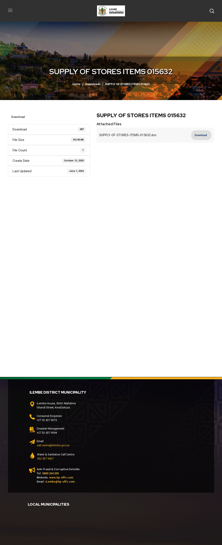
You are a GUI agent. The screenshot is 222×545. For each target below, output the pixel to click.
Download (18, 117)
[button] (212, 11)
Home (76, 84)
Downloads (92, 84)
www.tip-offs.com (61, 477)
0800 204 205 (50, 473)
